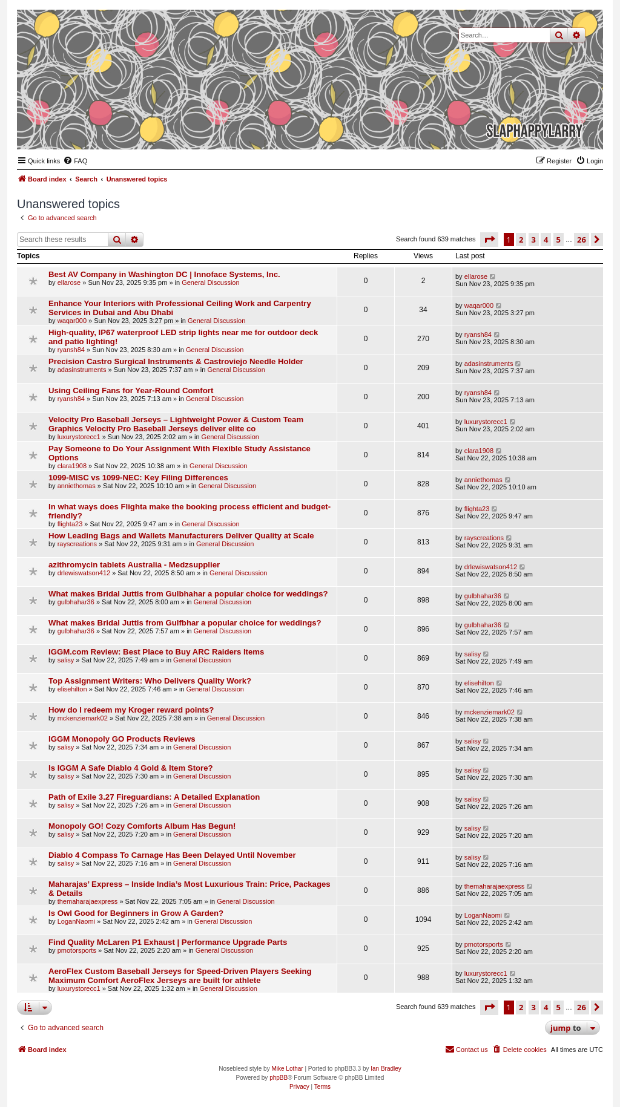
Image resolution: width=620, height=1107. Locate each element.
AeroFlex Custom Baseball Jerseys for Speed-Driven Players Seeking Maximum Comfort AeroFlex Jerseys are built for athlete (180, 976)
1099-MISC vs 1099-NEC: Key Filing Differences (138, 477)
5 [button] (558, 239)
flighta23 (70, 523)
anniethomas (77, 485)
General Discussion (210, 282)
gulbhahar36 (76, 602)
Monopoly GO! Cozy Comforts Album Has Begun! (142, 826)
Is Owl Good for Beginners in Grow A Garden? (135, 913)
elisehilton (72, 689)
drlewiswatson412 (84, 572)
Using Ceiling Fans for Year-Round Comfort (130, 390)
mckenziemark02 (83, 718)
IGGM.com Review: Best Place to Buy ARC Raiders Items (156, 651)
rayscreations (77, 543)
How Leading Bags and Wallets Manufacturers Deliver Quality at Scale (181, 535)
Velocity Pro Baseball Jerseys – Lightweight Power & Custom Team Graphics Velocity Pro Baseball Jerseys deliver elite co (175, 424)
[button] (489, 239)
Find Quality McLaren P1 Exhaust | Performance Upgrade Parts (167, 942)
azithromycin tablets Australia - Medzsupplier (134, 564)
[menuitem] (75, 161)
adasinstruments (82, 369)
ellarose (69, 282)
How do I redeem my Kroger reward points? (131, 709)
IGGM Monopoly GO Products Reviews (122, 738)
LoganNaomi (76, 921)
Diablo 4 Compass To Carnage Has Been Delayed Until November (172, 855)
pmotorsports (77, 950)
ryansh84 (71, 349)
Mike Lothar (287, 1068)
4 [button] (546, 239)
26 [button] (581, 239)
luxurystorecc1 (79, 436)
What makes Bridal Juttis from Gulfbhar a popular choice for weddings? (185, 622)
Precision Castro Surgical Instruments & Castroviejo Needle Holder (175, 361)
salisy (66, 660)
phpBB (278, 1077)
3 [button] (534, 239)
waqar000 (72, 320)
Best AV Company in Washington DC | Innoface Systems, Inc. (164, 274)
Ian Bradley (386, 1068)
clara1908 (72, 465)
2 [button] (521, 239)
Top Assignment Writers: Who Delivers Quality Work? (149, 680)
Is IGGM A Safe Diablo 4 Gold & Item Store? (130, 767)
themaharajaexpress (88, 901)
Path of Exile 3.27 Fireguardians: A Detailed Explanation (154, 797)
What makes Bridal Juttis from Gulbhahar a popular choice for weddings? (188, 593)
